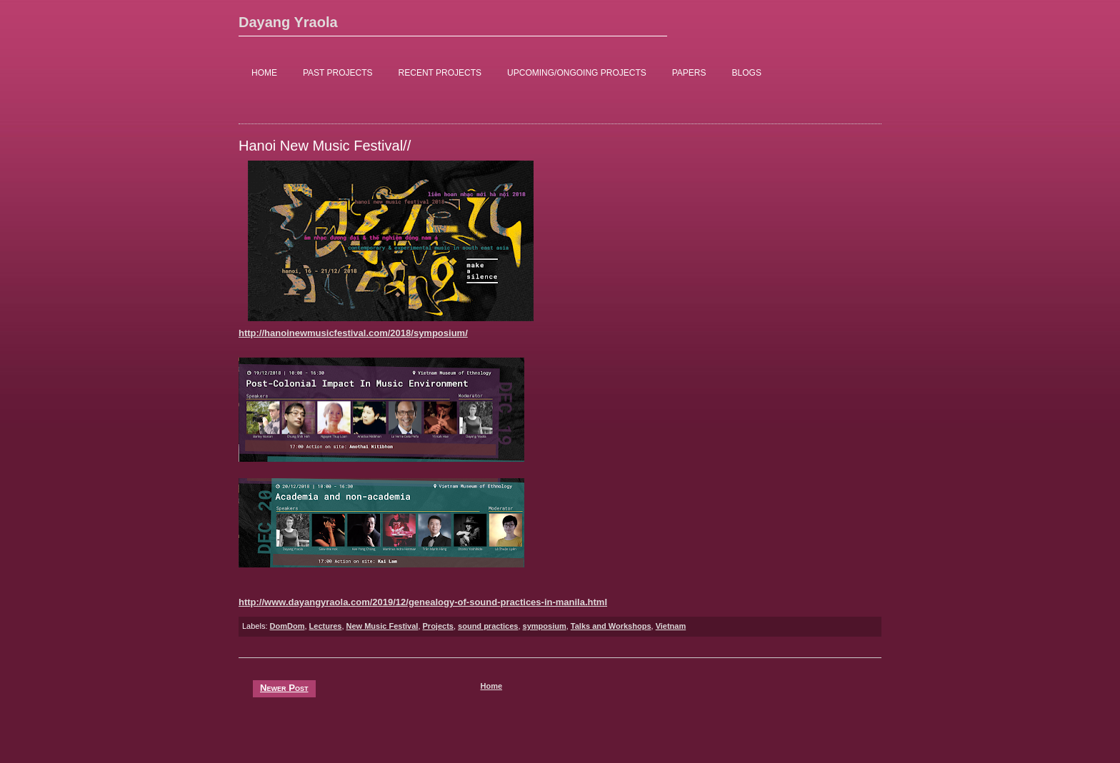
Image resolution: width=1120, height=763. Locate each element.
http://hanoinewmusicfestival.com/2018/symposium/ (353, 333)
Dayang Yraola (288, 22)
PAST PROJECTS (338, 73)
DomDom (287, 626)
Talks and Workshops (611, 626)
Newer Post (284, 687)
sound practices (488, 626)
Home (491, 686)
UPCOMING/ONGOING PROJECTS (576, 73)
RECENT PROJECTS (440, 73)
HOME (264, 73)
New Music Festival (382, 626)
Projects (438, 626)
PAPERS (689, 73)
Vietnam (671, 626)
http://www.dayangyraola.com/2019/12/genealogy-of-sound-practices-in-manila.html (423, 602)
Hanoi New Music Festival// (325, 145)
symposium (544, 626)
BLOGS (746, 73)
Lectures (325, 626)
